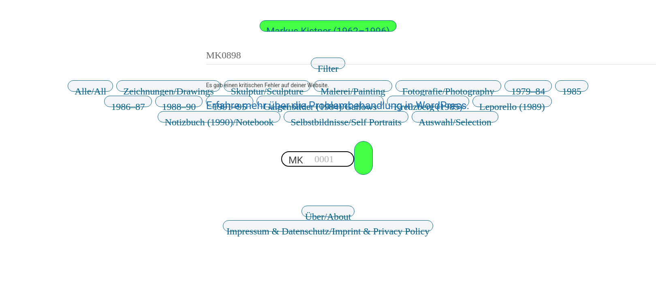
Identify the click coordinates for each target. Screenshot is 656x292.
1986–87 (128, 104)
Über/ (328, 214)
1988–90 (179, 104)
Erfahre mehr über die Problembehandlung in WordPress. (338, 105)
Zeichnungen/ (168, 89)
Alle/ (90, 89)
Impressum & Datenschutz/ (328, 229)
